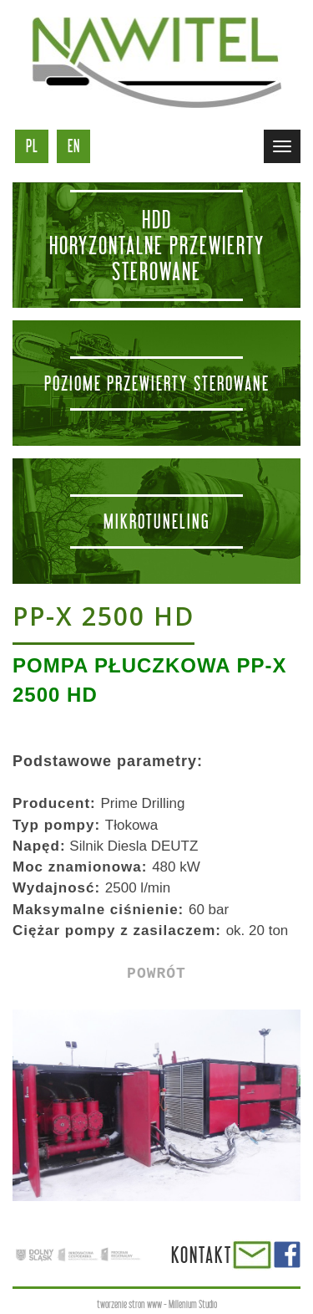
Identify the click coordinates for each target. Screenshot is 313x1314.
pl (32, 145)
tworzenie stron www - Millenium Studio (157, 1304)
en (74, 145)
